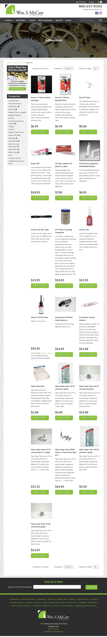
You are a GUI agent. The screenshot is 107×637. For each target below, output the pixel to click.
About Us (59, 20)
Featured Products (14, 103)
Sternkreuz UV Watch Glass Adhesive (65, 307)
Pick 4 (10, 155)
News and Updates (46, 20)
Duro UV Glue (89, 86)
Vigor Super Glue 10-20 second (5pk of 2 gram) (41, 440)
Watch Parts (12, 149)
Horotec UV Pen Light (41, 218)
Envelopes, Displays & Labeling (16, 122)
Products (8, 20)
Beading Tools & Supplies (17, 112)
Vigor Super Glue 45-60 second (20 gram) (41, 514)
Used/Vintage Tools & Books (16, 162)
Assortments (13, 106)
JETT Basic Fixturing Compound (65, 220)
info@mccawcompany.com (92, 9)
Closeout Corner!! (14, 158)
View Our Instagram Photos (100, 13)
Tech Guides (20, 20)
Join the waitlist (46, 353)
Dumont (11, 118)
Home (9, 63)
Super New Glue (41, 375)
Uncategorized (13, 101)
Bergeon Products (14, 115)
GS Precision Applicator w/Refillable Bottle (89, 154)
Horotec (11, 129)
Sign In (91, 2)
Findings (11, 126)
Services (32, 20)
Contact (68, 20)
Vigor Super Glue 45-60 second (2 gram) (89, 440)
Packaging (11, 138)
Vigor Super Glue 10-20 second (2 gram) (65, 376)
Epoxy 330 (41, 152)
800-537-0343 (90, 6)
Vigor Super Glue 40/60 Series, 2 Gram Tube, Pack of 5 (65, 441)
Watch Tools (18, 63)
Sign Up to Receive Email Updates (20, 587)
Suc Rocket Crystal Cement (89, 307)
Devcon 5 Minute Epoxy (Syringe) (41, 87)
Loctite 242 (89, 218)
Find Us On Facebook (96, 13)
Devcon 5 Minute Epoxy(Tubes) (65, 87)
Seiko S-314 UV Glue (41, 306)
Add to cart (40, 132)
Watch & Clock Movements (13, 145)
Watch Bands (13, 141)
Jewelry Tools (13, 135)
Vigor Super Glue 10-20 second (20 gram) (89, 376)
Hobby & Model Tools (16, 132)
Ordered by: (63, 68)
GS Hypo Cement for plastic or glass (65, 154)
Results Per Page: (89, 68)
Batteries (11, 109)
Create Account (81, 2)
